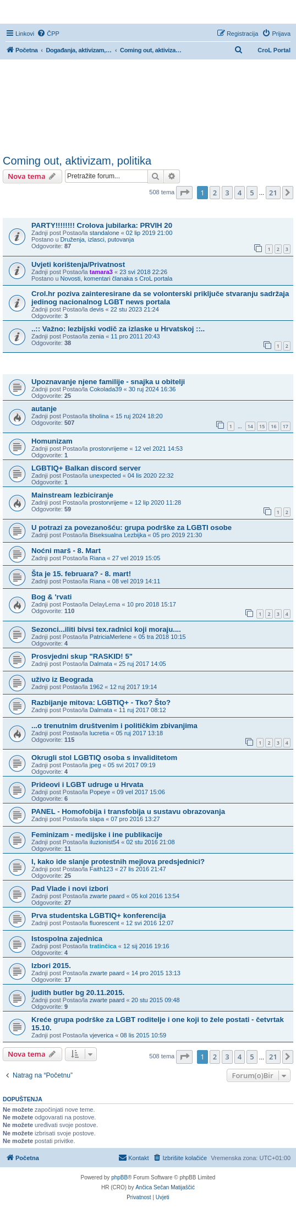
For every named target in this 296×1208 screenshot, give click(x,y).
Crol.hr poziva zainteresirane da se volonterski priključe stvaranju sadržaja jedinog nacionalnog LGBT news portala (160, 297)
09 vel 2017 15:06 (141, 792)
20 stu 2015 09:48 (155, 1000)
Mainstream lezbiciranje (72, 495)
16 (273, 426)
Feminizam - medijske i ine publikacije (96, 834)
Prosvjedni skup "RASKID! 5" (82, 656)
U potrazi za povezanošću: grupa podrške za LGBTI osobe (131, 527)
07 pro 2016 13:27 (135, 819)
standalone (104, 232)
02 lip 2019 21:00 (149, 232)
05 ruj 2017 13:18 (139, 733)
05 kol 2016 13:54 (155, 896)
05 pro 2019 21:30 (177, 535)
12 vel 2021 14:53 (159, 448)
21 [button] (273, 193)
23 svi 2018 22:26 (143, 272)
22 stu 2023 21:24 (135, 309)
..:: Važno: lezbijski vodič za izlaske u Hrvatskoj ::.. (118, 329)
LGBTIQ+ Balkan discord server (86, 468)
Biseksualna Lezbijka (118, 535)
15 (262, 426)
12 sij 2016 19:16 (146, 946)
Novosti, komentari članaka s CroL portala (117, 278)
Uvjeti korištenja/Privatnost (78, 264)
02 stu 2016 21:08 (150, 842)
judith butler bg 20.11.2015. (77, 992)
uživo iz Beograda (62, 679)
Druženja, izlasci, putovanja (97, 239)
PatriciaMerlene (110, 636)
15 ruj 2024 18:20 (139, 416)
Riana (98, 558)
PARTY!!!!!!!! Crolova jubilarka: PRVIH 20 (101, 225)
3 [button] (227, 193)
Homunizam (52, 441)
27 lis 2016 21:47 (143, 869)
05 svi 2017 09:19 (132, 765)
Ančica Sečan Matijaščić (165, 1187)
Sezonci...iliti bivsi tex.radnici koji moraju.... (106, 629)
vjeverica (101, 1035)
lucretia (99, 733)
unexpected (105, 475)
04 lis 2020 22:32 (151, 475)
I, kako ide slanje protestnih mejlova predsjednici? (118, 861)
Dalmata (101, 663)
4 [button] (240, 193)
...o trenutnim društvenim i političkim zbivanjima (114, 725)
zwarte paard (107, 896)
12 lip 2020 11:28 (158, 502)
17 (285, 426)
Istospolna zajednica (66, 938)
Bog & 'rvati (51, 597)
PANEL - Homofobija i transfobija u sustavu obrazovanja (128, 811)
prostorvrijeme (109, 448)
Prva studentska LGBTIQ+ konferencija (98, 915)
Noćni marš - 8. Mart (66, 550)
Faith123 (101, 869)
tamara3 (101, 272)
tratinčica (103, 946)
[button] (184, 192)
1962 (96, 687)
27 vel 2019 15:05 (136, 558)
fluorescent (104, 923)
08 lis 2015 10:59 (143, 1035)
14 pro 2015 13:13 (155, 973)
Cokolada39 (106, 389)
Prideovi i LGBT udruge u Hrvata (87, 784)
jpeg (95, 765)
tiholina (99, 416)
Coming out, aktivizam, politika (77, 161)
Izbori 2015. (51, 965)
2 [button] (215, 193)
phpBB (119, 1177)
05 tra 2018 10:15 (161, 636)
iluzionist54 (104, 842)
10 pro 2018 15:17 (151, 604)
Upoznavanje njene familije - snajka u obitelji (108, 382)
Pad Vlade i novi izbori (69, 888)
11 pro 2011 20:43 (135, 336)
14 (250, 426)
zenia (97, 336)
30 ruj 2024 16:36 (152, 389)
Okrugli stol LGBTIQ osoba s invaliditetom (104, 757)
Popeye (100, 792)
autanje (44, 409)
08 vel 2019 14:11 (136, 581)
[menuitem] (48, 33)
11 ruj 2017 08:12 (142, 710)
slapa (97, 819)
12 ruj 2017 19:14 (133, 687)
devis (97, 309)
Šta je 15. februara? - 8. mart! (81, 574)
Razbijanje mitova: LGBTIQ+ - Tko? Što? (101, 702)
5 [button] (252, 193)
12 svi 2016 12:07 (150, 923)
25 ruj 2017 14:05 (142, 663)
